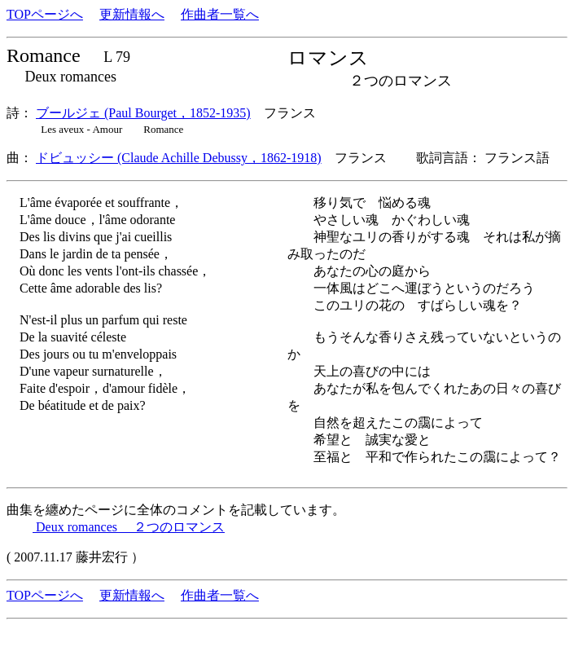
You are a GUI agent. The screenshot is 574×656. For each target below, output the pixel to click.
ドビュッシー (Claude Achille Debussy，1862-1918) (179, 158)
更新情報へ (131, 14)
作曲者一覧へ (220, 14)
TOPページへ (45, 14)
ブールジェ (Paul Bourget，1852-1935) (143, 113)
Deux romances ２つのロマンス (129, 527)
